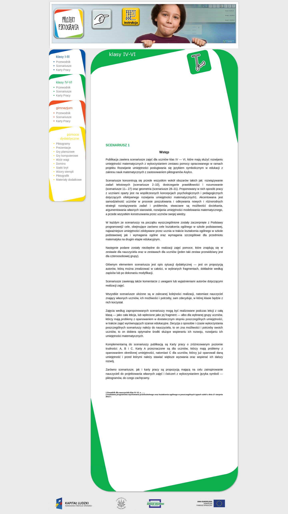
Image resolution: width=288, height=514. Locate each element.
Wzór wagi (62, 159)
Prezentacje (63, 147)
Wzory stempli (65, 171)
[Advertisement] (164, 109)
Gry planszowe (65, 151)
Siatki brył (62, 167)
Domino (61, 163)
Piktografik (62, 175)
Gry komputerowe (67, 155)
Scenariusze (63, 65)
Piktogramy (63, 143)
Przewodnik (63, 61)
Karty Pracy (63, 69)
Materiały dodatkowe (69, 179)
